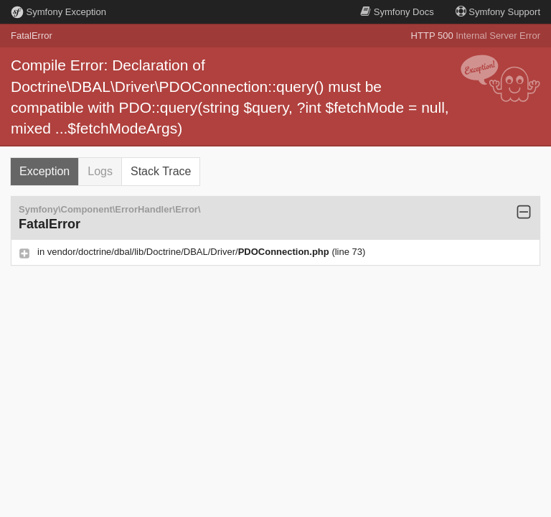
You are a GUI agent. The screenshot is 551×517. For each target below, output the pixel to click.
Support (498, 11)
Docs (396, 11)
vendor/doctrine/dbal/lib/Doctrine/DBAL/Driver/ (189, 251)
